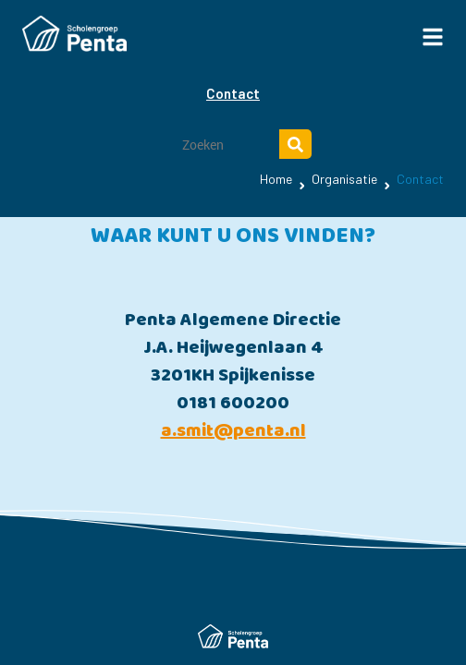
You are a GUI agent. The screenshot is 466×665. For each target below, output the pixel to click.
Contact (233, 93)
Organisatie (344, 179)
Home (276, 179)
